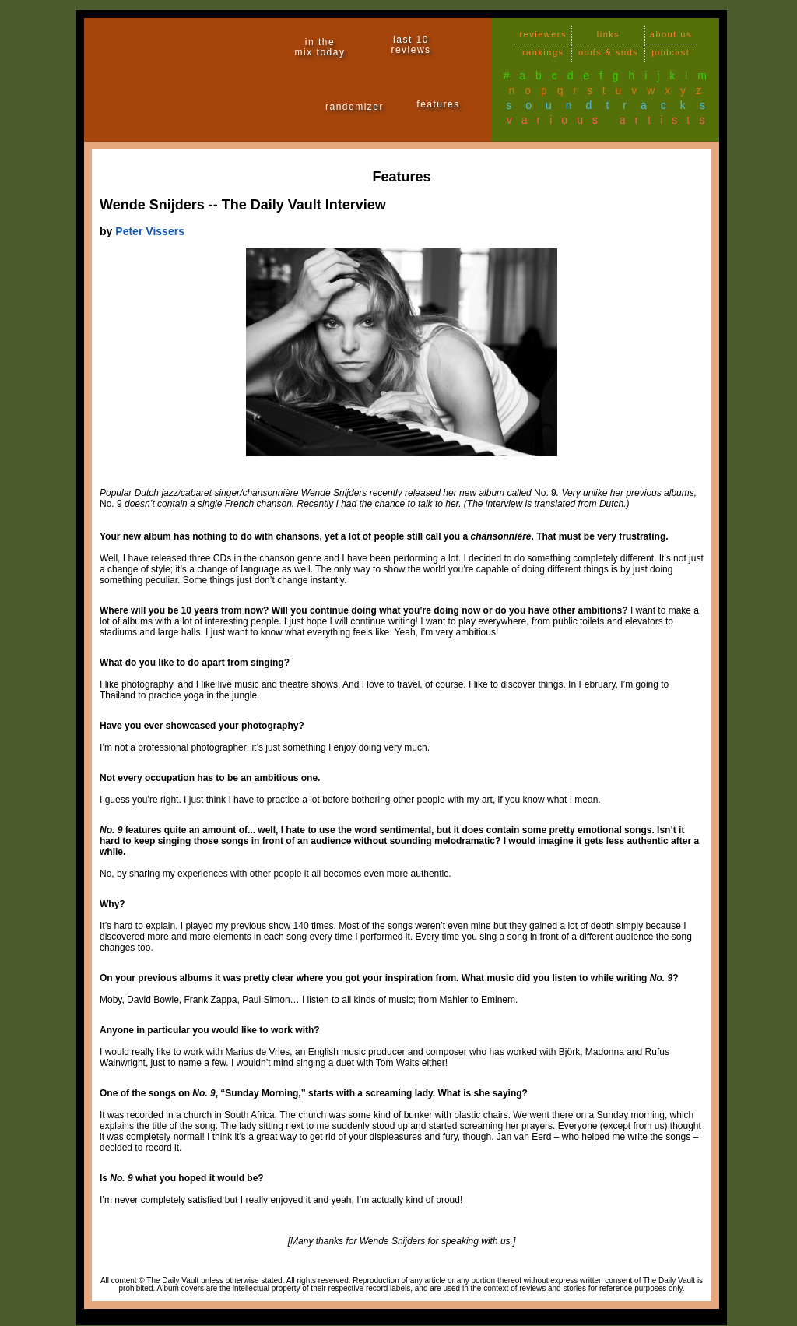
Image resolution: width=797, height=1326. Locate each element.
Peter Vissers (149, 231)
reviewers (543, 34)
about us (671, 34)
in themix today (320, 47)
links (608, 34)
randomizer (354, 106)
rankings (543, 52)
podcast (670, 52)
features (437, 104)
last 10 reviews (410, 44)
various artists (610, 120)
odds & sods (608, 52)
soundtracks (612, 105)
